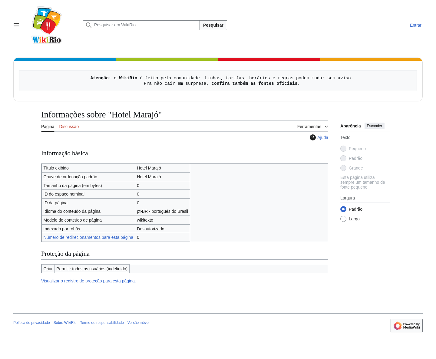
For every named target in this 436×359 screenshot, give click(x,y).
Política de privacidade (31, 323)
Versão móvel (138, 323)
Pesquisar (213, 25)
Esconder (374, 126)
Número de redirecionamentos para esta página (89, 237)
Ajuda (318, 137)
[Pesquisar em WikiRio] (141, 25)
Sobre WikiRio (65, 323)
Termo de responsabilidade (102, 323)
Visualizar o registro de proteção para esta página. (88, 280)
